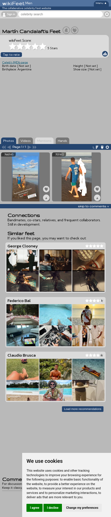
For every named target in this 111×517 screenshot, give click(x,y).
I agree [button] (34, 507)
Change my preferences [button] (82, 507)
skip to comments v (93, 206)
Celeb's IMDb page (15, 62)
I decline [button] (52, 507)
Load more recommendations (82, 409)
